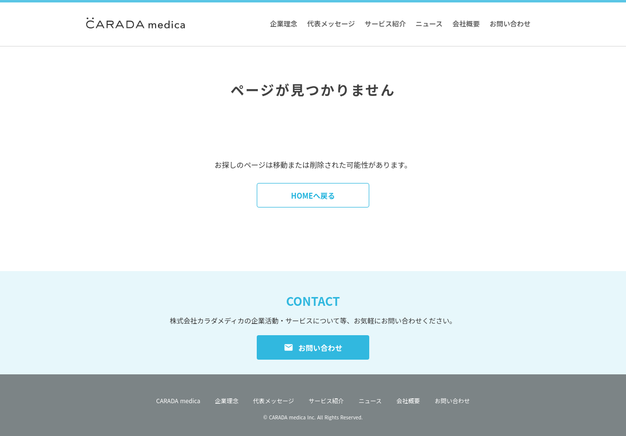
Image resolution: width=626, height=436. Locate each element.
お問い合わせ (510, 23)
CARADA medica (178, 400)
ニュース (429, 23)
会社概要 (466, 23)
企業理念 (283, 23)
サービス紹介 (385, 23)
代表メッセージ (331, 23)
